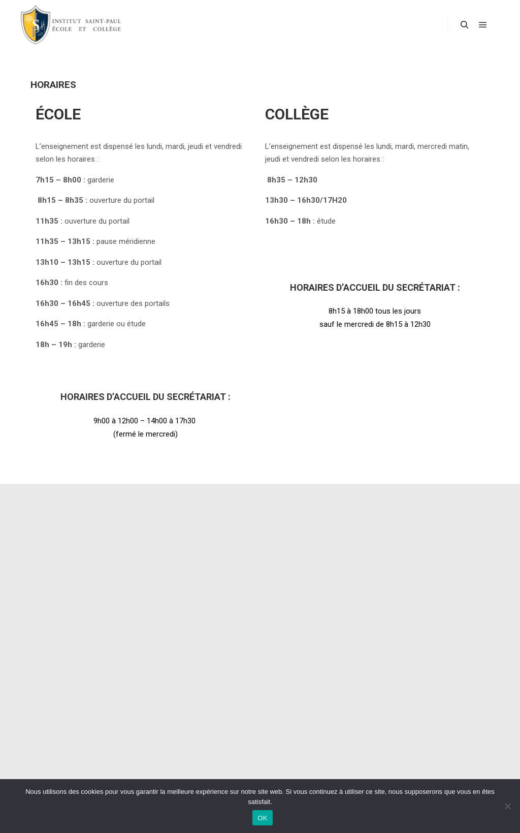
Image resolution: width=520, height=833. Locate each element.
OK (262, 818)
